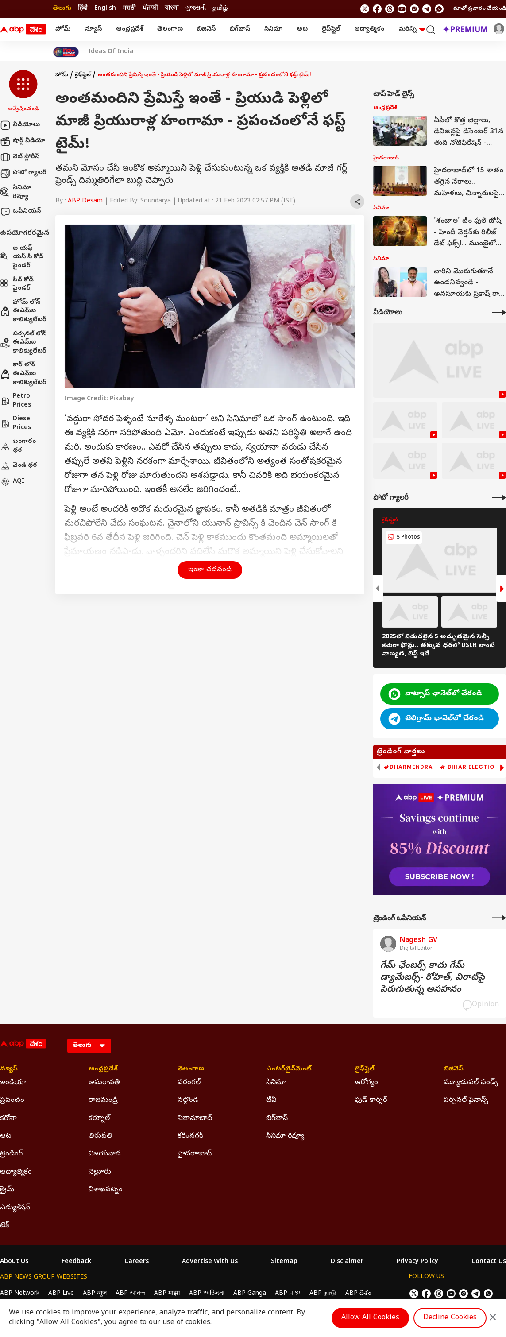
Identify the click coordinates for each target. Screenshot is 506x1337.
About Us (14, 1262)
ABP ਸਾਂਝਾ (288, 1294)
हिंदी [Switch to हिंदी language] (83, 8)
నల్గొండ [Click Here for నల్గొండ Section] (188, 1100)
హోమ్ (62, 29)
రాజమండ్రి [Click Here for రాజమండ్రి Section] (103, 1100)
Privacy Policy (417, 1262)
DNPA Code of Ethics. (103, 1311)
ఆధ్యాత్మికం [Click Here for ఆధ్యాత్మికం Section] (16, 1172)
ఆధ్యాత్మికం (369, 29)
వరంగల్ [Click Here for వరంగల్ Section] (189, 1083)
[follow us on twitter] (364, 9)
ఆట (302, 29)
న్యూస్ (93, 29)
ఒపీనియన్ (20, 211)
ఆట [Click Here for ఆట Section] (6, 1136)
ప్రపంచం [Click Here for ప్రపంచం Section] (12, 1100)
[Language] (89, 1046)
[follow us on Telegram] (426, 9)
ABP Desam (85, 201)
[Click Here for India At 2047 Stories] (66, 52)
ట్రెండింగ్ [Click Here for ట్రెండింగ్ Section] (11, 1154)
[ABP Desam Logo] (23, 29)
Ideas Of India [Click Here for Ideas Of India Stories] (111, 52)
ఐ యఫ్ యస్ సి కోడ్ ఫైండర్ (21, 257)
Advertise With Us (210, 1262)
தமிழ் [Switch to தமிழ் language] (220, 8)
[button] (23, 91)
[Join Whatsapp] (439, 9)
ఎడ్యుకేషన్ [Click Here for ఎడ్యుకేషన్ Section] (15, 1208)
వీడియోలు (20, 125)
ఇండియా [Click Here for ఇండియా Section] (13, 1083)
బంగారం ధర (18, 446)
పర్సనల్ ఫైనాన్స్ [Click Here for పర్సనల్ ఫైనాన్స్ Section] (466, 1100)
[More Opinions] (499, 918)
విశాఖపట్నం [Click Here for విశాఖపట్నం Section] (106, 1190)
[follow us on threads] (389, 9)
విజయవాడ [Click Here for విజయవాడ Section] (105, 1154)
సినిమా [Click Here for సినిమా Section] (276, 1083)
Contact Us (488, 1262)
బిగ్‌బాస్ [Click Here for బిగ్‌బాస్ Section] (277, 1119)
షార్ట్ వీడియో (22, 141)
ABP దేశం (358, 1294)
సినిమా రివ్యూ (15, 192)
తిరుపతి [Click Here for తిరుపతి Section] (100, 1136)
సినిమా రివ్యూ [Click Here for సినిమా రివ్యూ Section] (285, 1136)
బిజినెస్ (206, 29)
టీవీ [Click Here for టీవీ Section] (271, 1100)
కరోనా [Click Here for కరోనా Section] (8, 1119)
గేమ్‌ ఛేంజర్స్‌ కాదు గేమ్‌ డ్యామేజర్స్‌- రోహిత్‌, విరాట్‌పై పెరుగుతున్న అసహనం (432, 978)
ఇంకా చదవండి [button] (210, 570)
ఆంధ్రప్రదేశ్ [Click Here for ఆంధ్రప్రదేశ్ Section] (103, 1069)
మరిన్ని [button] (411, 29)
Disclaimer (347, 1262)
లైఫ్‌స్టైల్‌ (331, 29)
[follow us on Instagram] (414, 9)
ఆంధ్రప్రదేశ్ (129, 29)
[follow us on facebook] (377, 9)
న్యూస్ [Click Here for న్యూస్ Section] (9, 1069)
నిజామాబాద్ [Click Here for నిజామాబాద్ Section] (195, 1119)
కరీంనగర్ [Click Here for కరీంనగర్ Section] (190, 1136)
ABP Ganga (249, 1294)
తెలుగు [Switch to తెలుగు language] (62, 8)
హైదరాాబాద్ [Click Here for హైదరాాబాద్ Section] (195, 1154)
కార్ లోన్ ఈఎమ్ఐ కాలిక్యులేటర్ (23, 374)
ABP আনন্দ (130, 1294)
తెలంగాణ (170, 29)
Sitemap (284, 1262)
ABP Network (19, 1294)
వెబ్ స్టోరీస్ (19, 157)
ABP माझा (167, 1294)
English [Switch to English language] (105, 8)
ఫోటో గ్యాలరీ (23, 173)
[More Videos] (499, 312)
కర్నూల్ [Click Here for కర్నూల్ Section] (99, 1119)
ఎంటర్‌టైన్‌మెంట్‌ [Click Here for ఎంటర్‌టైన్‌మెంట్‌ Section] (289, 1069)
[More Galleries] (499, 497)
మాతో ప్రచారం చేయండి (479, 8)
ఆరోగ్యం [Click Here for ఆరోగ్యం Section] (366, 1083)
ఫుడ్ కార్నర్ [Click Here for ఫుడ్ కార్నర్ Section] (371, 1100)
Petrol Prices (16, 401)
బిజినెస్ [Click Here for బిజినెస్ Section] (454, 1069)
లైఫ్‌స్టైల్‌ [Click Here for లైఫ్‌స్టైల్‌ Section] (365, 1069)
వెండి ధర (18, 466)
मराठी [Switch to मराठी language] (129, 8)
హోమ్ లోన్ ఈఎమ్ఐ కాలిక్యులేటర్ (23, 311)
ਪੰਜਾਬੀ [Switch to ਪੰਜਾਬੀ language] (150, 8)
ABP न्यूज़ (95, 1294)
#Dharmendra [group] (408, 767)
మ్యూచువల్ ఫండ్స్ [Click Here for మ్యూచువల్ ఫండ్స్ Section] (471, 1083)
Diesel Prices (16, 423)
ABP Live (61, 1294)
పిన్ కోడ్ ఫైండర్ (17, 284)
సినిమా (273, 29)
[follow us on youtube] (402, 9)
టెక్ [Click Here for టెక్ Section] (4, 1226)
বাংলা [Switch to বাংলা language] (172, 8)
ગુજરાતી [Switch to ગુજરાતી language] (195, 8)
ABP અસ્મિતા (206, 1294)
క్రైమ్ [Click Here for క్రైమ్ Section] (7, 1190)
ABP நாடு (322, 1294)
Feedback (76, 1262)
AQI (12, 482)
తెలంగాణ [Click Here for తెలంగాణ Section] (191, 1069)
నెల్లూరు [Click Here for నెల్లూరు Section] (100, 1172)
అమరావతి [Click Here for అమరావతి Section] (104, 1083)
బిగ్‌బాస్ (240, 29)
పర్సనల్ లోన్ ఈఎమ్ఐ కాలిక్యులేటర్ (23, 343)
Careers (136, 1262)
